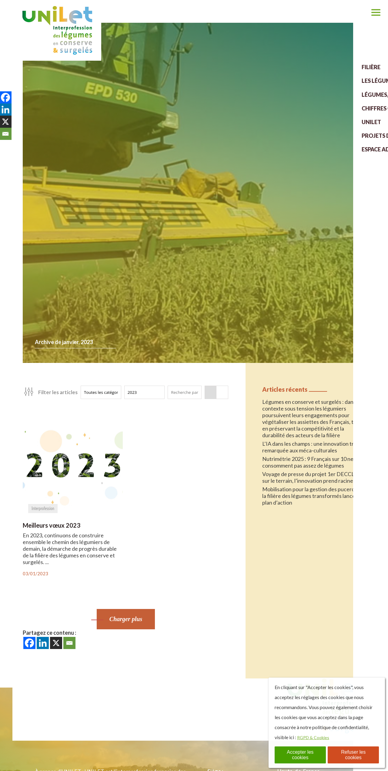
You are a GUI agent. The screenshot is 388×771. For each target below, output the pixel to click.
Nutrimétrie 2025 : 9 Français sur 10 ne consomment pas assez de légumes (307, 462)
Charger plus (125, 619)
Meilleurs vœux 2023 (51, 525)
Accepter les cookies (300, 754)
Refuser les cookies (353, 754)
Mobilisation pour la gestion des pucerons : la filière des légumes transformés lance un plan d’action (312, 496)
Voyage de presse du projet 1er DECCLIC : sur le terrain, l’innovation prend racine (312, 477)
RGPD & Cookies (315, 737)
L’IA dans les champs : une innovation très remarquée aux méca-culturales (310, 447)
